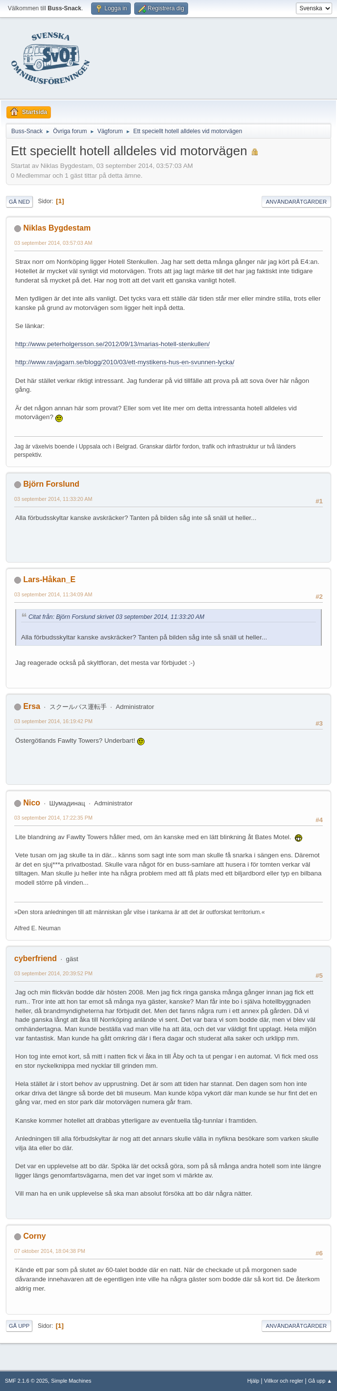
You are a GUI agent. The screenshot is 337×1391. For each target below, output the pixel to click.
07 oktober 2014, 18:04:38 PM (49, 1251)
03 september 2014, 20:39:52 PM (53, 973)
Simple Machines (71, 1381)
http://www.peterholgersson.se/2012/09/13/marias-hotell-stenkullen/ (112, 344)
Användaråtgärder (296, 202)
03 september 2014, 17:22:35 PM (53, 818)
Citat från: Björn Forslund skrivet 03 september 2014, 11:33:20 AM (116, 616)
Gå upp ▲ (320, 1381)
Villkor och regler (283, 1381)
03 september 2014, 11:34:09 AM (53, 594)
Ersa (31, 706)
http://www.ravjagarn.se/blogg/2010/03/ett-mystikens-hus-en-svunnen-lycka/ (124, 362)
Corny (34, 1236)
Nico (31, 803)
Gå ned (19, 202)
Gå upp (19, 1326)
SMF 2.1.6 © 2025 (26, 1381)
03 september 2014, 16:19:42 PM (53, 721)
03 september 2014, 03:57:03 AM (53, 243)
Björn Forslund (51, 484)
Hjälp (253, 1381)
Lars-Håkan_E (49, 579)
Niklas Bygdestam (57, 228)
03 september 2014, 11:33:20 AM (53, 499)
